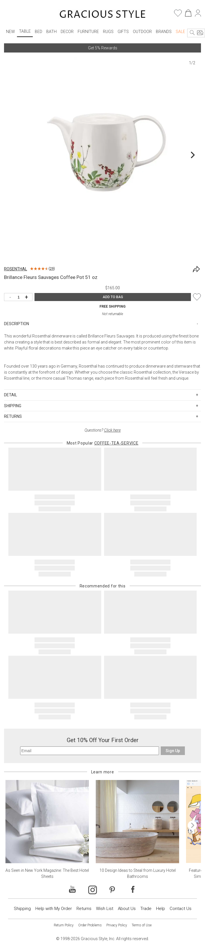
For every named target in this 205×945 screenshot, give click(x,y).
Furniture (88, 31)
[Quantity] (20, 297)
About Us (127, 908)
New (10, 31)
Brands (164, 31)
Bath (51, 31)
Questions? (103, 430)
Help (160, 908)
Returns (83, 908)
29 (52, 269)
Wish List (104, 908)
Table (25, 31)
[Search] (192, 33)
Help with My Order (53, 908)
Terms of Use (142, 925)
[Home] (102, 14)
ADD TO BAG (113, 297)
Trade (146, 908)
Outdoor (142, 31)
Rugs (108, 31)
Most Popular (103, 443)
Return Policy (64, 925)
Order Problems (90, 925)
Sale (180, 31)
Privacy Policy (116, 925)
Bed (38, 31)
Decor (67, 31)
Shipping (22, 908)
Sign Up (173, 750)
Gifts (123, 31)
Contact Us (180, 908)
